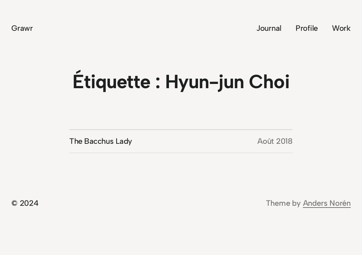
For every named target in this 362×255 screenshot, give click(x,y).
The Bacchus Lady (100, 141)
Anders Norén (327, 203)
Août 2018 (275, 141)
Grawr (22, 28)
